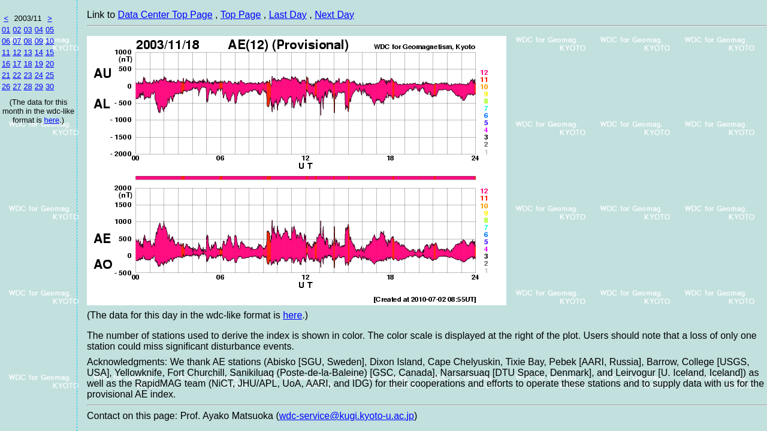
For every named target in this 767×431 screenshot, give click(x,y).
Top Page (241, 15)
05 (50, 29)
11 (6, 52)
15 (50, 52)
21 (6, 75)
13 (27, 52)
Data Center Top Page (165, 15)
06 (6, 41)
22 (17, 75)
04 (39, 29)
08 (27, 41)
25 (50, 75)
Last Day (288, 15)
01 (6, 29)
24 (39, 75)
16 (6, 63)
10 (50, 41)
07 (17, 41)
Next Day (334, 15)
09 (39, 41)
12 (17, 52)
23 (27, 75)
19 (39, 63)
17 (17, 63)
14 (39, 52)
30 (50, 86)
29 (39, 86)
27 (17, 86)
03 (27, 29)
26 (6, 86)
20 (50, 63)
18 (27, 63)
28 (27, 86)
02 (17, 29)
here (52, 120)
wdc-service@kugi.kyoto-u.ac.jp (346, 416)
